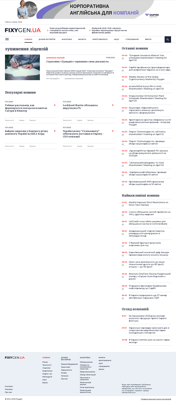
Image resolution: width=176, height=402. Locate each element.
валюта (82, 39)
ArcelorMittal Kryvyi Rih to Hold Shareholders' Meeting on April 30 (146, 87)
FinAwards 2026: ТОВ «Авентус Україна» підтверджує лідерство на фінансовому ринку (108, 30)
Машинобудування (69, 364)
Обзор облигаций (88, 375)
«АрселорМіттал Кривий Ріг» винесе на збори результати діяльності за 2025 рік (148, 153)
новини (28, 39)
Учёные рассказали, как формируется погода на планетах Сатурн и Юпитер (30, 108)
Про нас (8, 392)
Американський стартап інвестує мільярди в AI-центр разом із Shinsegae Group (146, 233)
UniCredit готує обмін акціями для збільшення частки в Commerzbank (148, 222)
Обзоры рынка (86, 362)
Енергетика (47, 371)
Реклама (9, 389)
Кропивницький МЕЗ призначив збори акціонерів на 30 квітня (146, 183)
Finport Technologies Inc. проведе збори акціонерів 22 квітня (147, 142)
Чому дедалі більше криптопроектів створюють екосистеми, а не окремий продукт (66, 30)
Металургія (47, 377)
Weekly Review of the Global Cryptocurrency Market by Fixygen (146, 78)
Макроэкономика (87, 372)
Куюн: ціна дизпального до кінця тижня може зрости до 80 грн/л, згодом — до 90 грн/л (146, 264)
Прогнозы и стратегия (85, 379)
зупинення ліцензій (74, 78)
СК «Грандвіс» (53, 78)
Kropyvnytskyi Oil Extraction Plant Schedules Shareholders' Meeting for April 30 (148, 98)
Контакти (9, 386)
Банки (45, 383)
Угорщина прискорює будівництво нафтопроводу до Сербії (148, 287)
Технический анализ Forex (85, 391)
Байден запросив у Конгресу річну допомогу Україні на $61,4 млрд (30, 132)
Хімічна (64, 379)
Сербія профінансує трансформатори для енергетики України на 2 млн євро (150, 68)
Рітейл (64, 373)
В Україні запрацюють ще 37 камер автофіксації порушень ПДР (148, 296)
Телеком (64, 376)
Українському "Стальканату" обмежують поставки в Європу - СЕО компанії (88, 134)
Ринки (45, 362)
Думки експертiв (47, 39)
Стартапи (46, 368)
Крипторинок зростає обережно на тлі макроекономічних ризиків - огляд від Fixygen (150, 122)
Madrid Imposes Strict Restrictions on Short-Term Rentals (148, 203)
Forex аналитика (87, 387)
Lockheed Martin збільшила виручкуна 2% (88, 107)
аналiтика (85, 357)
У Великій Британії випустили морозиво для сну (146, 244)
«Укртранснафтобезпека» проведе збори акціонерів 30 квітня (147, 173)
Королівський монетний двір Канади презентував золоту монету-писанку (149, 253)
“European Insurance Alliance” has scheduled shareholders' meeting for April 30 (148, 57)
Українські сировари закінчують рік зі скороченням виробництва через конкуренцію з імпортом (149, 330)
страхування (132, 39)
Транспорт (65, 367)
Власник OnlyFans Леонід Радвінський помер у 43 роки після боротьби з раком (150, 276)
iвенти (148, 39)
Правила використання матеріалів (156, 399)
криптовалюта (100, 39)
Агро (44, 380)
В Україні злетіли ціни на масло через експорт (149, 341)
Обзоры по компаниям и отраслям (85, 367)
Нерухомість (66, 370)
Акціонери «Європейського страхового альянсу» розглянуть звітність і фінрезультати (146, 110)
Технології (9, 120)
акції (116, 39)
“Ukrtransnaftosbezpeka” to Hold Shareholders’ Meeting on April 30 (146, 164)
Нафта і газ (47, 374)
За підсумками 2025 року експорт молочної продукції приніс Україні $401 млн (148, 318)
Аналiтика (67, 39)
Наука (21, 120)
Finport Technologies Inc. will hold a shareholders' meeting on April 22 (147, 133)
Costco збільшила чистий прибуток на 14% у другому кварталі (149, 213)
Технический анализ (85, 383)
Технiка (32, 120)
